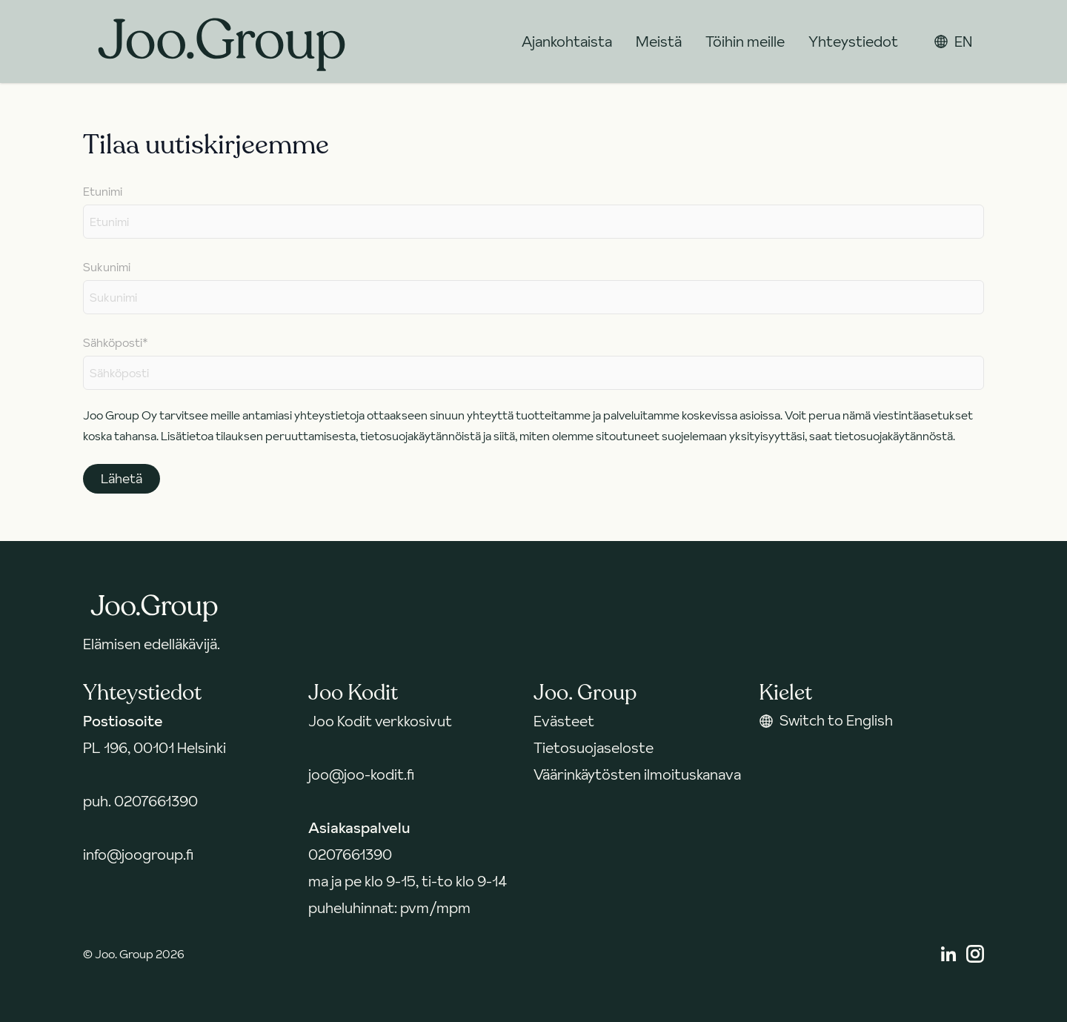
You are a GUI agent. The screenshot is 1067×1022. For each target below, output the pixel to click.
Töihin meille (745, 41)
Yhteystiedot (853, 41)
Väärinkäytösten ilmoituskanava (637, 774)
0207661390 (156, 801)
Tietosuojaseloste (594, 747)
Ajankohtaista (567, 41)
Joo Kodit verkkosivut (380, 721)
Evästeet (564, 721)
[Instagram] (975, 954)
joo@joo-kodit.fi (361, 774)
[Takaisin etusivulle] (221, 41)
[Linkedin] (948, 954)
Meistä (659, 41)
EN (953, 41)
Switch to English (826, 720)
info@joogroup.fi (138, 854)
